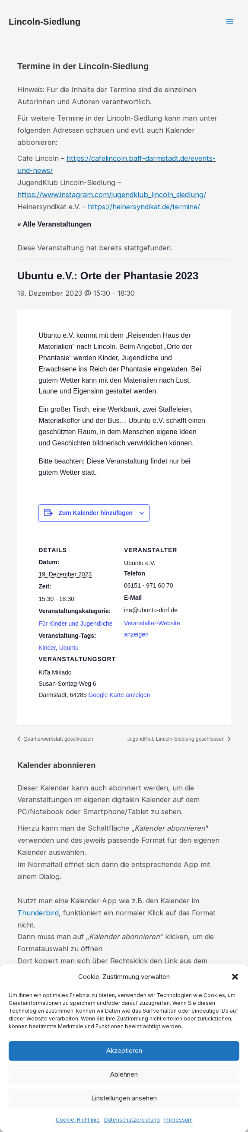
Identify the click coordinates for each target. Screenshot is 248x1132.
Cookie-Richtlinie (78, 1119)
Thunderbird (38, 912)
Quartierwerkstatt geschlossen (57, 739)
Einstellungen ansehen (124, 1098)
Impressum (178, 1119)
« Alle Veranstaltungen (54, 224)
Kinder (47, 647)
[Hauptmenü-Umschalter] (229, 22)
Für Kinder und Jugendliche (75, 623)
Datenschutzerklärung (132, 1119)
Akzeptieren (124, 1050)
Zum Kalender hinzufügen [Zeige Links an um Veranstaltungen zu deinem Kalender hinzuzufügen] (95, 512)
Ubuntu (69, 647)
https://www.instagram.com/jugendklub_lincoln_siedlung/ (111, 194)
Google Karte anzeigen (119, 694)
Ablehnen (124, 1074)
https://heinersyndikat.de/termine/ (144, 206)
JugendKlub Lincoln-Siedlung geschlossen (176, 739)
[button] (235, 976)
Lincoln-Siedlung (44, 21)
